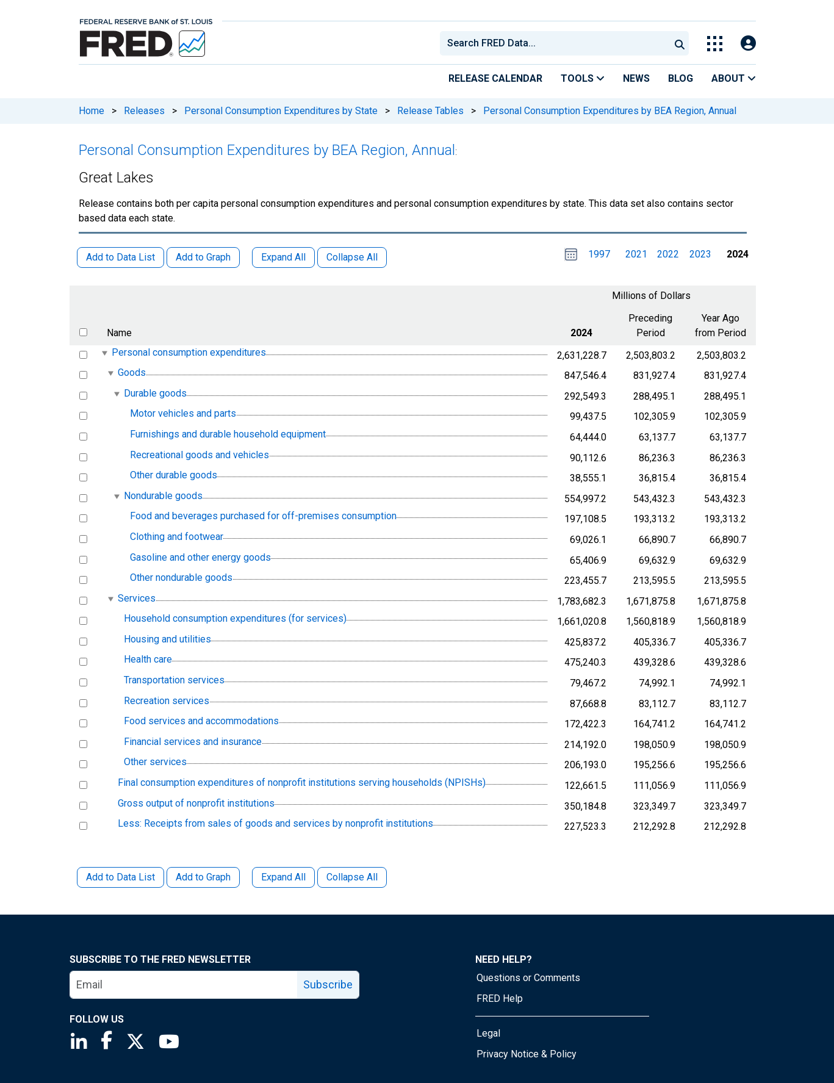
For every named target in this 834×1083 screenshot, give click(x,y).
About (733, 78)
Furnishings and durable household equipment (228, 434)
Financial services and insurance (193, 741)
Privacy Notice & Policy (526, 1054)
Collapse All (352, 877)
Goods (132, 372)
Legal (488, 1033)
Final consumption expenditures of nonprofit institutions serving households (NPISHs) (302, 782)
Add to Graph (203, 877)
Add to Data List (120, 877)
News (636, 78)
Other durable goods (173, 475)
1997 (599, 254)
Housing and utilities (167, 639)
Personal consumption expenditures (189, 352)
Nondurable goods (163, 496)
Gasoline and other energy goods (200, 557)
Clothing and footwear (176, 536)
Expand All (283, 877)
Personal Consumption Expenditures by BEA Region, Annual (609, 111)
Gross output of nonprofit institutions (196, 803)
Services (137, 598)
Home (91, 111)
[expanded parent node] (104, 353)
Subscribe (328, 984)
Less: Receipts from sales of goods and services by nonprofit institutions (275, 823)
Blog (680, 78)
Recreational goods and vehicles (199, 455)
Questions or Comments (528, 978)
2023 (700, 254)
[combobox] (554, 43)
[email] (184, 984)
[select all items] (83, 332)
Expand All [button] (283, 257)
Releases (144, 111)
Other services (155, 762)
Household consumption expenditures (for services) (235, 618)
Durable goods (155, 393)
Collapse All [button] (352, 257)
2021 (636, 254)
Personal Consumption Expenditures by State (281, 111)
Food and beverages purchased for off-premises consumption (263, 516)
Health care (148, 660)
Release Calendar (495, 78)
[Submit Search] (679, 43)
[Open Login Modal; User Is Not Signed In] (748, 43)
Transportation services (174, 680)
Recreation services (166, 701)
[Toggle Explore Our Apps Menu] (714, 43)
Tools (583, 78)
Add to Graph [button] (203, 257)
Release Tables (430, 111)
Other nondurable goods (181, 577)
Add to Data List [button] (120, 257)
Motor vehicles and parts (183, 414)
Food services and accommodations (201, 721)
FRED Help (499, 998)
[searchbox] (557, 43)
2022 (668, 254)
